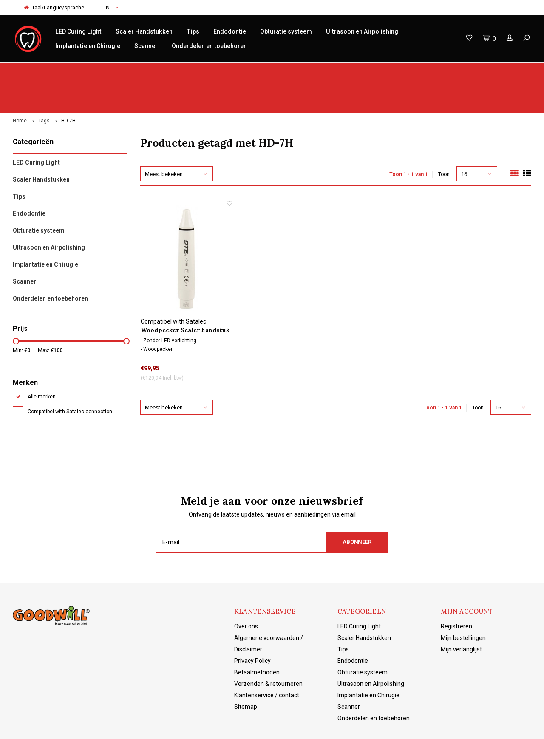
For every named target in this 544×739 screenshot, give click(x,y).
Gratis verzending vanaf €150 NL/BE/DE (477, 71)
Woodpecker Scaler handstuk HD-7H (185, 297)
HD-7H (68, 88)
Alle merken (42, 364)
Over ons (246, 593)
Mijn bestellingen (463, 604)
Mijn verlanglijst (461, 616)
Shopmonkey (206, 726)
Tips (193, 31)
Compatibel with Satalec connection (70, 378)
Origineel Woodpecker (46, 71)
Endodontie (229, 31)
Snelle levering (185, 71)
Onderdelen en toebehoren (209, 46)
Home (20, 88)
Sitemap (245, 673)
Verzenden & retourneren (268, 650)
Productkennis (316, 71)
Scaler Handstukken (144, 31)
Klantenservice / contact (266, 662)
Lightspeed (147, 726)
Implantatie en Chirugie (87, 46)
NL (112, 7)
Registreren (456, 593)
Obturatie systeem (286, 31)
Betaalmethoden (257, 639)
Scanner (146, 46)
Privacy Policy (252, 627)
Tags (44, 88)
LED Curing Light (78, 31)
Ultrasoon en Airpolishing (362, 31)
